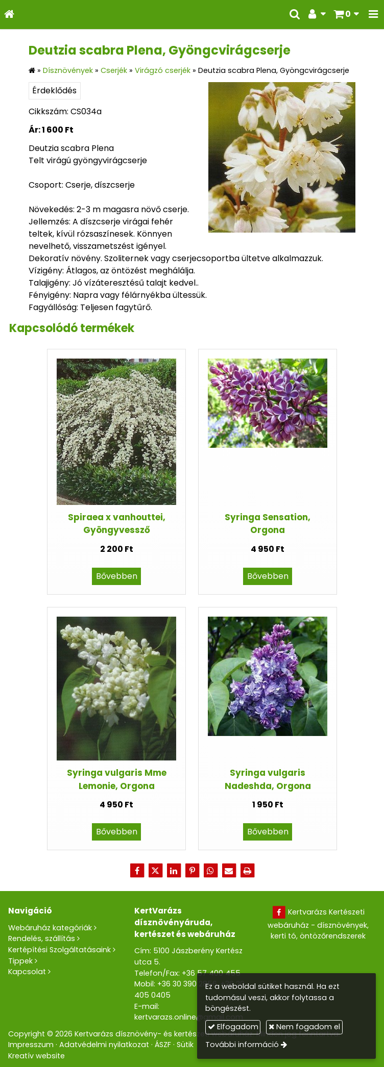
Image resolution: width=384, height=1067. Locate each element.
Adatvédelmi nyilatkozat (104, 1044)
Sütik (185, 1044)
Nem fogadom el (304, 1027)
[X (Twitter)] (155, 870)
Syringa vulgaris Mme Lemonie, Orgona (116, 779)
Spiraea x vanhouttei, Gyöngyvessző (116, 523)
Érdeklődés (54, 90)
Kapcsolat (27, 972)
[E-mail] (229, 870)
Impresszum (31, 1044)
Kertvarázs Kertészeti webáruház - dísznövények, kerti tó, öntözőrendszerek (318, 924)
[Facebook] (137, 870)
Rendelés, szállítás (41, 938)
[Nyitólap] (9, 14)
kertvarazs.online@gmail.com (188, 1017)
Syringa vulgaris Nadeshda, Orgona (268, 779)
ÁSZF (163, 1044)
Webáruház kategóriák (50, 928)
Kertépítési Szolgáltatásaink (59, 950)
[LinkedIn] (173, 870)
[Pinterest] (192, 870)
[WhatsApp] (210, 870)
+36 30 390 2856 (187, 984)
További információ (242, 1044)
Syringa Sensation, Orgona (267, 523)
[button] (373, 14)
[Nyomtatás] (247, 870)
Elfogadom (233, 1027)
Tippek (20, 961)
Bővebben (116, 576)
